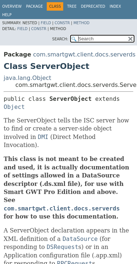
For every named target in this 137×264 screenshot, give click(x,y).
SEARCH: (60, 39)
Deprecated (93, 6)
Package (34, 6)
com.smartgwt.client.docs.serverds (84, 54)
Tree (72, 6)
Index (115, 6)
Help (6, 15)
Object (14, 106)
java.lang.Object (27, 77)
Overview (12, 6)
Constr (62, 23)
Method (81, 23)
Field (46, 23)
